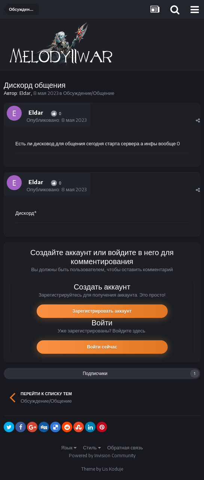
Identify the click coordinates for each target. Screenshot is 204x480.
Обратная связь (125, 447)
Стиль (92, 447)
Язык (68, 447)
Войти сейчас (102, 347)
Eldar (25, 93)
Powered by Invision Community (102, 455)
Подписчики (95, 373)
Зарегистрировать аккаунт (102, 311)
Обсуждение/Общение (89, 93)
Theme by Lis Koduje (102, 469)
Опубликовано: (56, 120)
